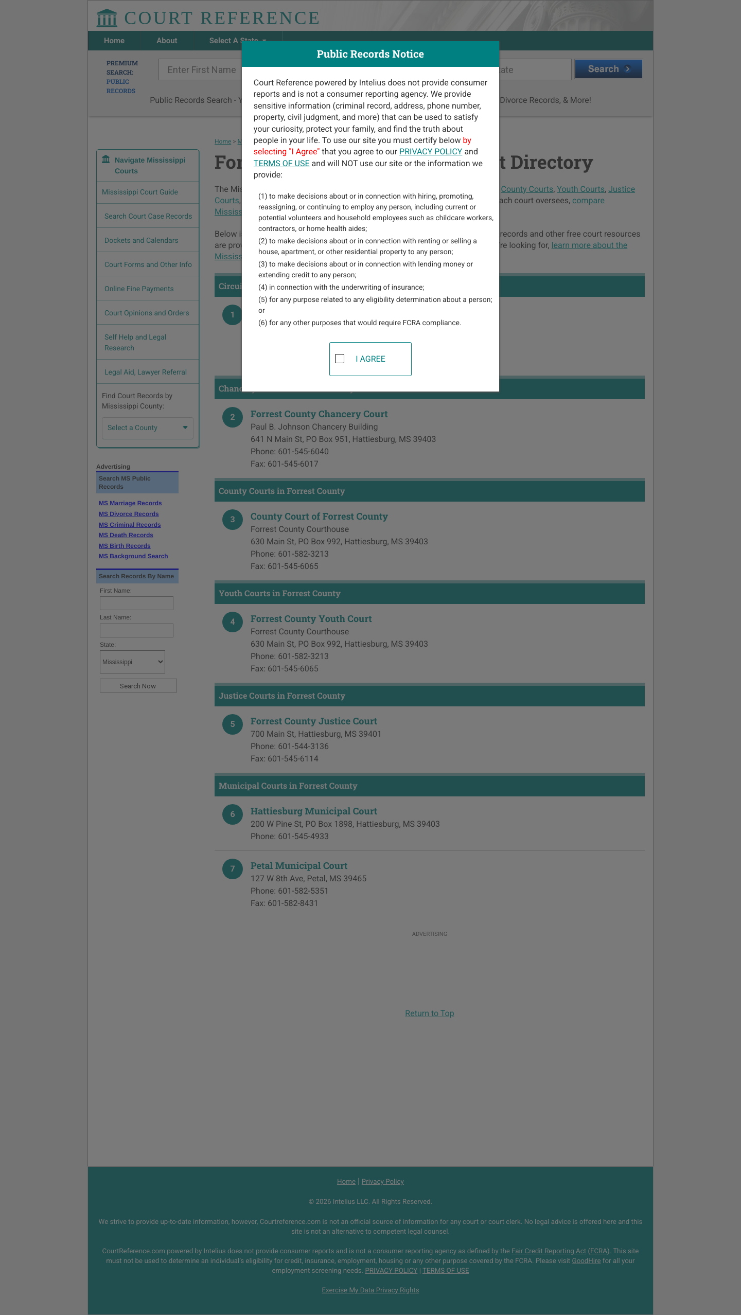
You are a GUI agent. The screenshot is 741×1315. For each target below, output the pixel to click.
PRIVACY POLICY (430, 151)
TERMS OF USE (282, 163)
